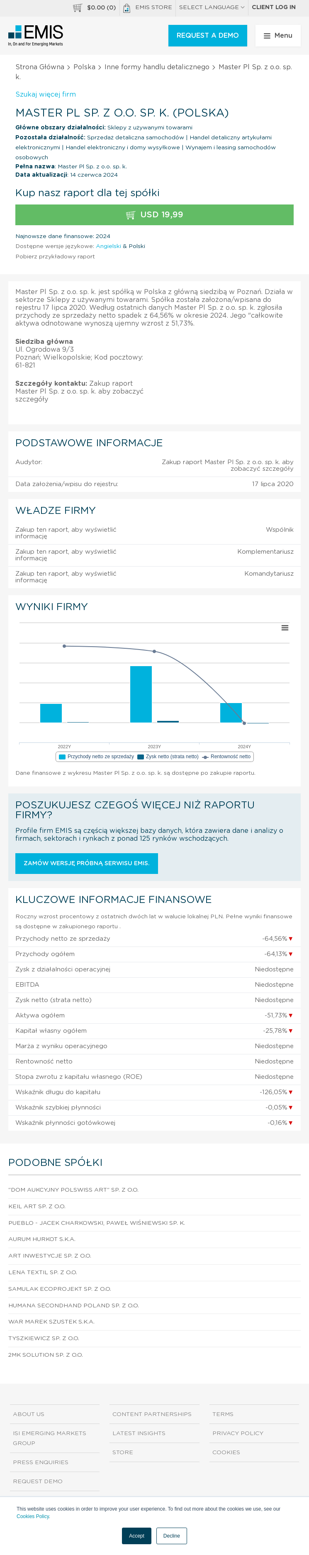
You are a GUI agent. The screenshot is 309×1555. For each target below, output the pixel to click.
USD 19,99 (154, 215)
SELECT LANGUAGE (212, 7)
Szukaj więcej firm (45, 94)
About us (28, 1414)
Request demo (38, 1481)
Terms (223, 1414)
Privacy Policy (237, 1433)
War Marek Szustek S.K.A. (51, 1322)
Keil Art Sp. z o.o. (37, 1206)
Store (122, 1452)
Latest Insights (138, 1433)
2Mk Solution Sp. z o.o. (45, 1355)
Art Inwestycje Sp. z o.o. (49, 1256)
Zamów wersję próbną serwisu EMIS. (87, 863)
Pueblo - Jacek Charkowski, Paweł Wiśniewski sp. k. (96, 1223)
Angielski (108, 246)
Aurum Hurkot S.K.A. (41, 1239)
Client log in (274, 7)
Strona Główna (39, 67)
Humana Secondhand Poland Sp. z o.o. (73, 1306)
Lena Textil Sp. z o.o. (42, 1272)
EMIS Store (147, 8)
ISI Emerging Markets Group (49, 1438)
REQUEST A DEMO (208, 35)
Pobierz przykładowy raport (55, 257)
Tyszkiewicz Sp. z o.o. (43, 1338)
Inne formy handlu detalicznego (157, 67)
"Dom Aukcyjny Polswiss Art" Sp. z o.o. (73, 1190)
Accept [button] (136, 1536)
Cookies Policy (33, 1516)
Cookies (226, 1452)
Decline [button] (171, 1536)
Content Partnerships (152, 1414)
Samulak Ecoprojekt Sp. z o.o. (59, 1289)
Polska (84, 67)
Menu (278, 35)
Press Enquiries (40, 1462)
